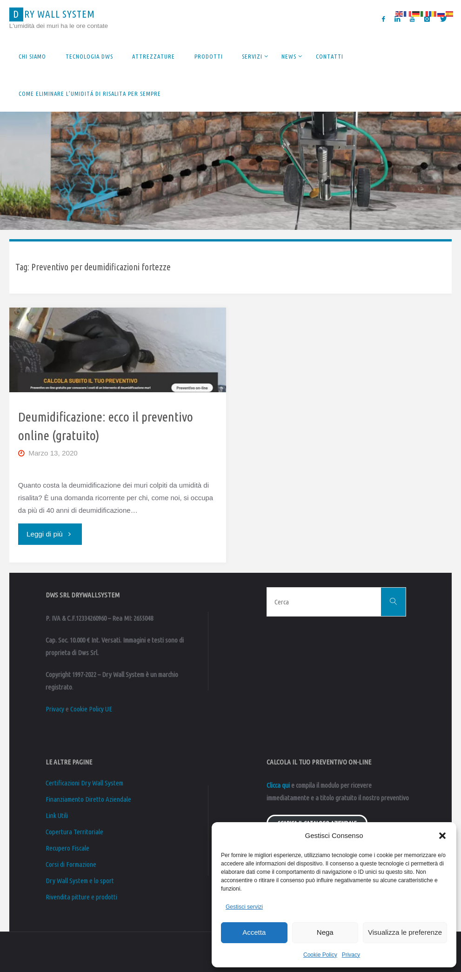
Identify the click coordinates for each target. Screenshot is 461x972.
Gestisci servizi (244, 907)
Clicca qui (278, 785)
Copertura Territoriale (74, 832)
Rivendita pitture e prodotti (81, 897)
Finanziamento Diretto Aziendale (88, 799)
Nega (325, 932)
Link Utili (57, 815)
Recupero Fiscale (67, 848)
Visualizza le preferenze (405, 932)
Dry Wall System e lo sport (80, 881)
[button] (442, 835)
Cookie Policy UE (91, 709)
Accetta (254, 932)
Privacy (351, 955)
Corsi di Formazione (71, 864)
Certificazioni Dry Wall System (84, 783)
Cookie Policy (320, 955)
